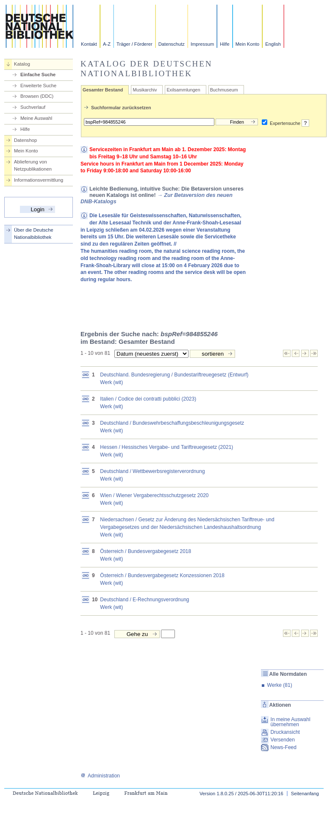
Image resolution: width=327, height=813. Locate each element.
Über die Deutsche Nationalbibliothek (33, 233)
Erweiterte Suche (38, 85)
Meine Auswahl (36, 118)
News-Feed (284, 747)
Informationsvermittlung (38, 180)
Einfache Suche (37, 74)
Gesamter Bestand (103, 89)
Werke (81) (279, 685)
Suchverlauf (32, 107)
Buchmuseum (224, 89)
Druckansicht (285, 732)
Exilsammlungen (183, 89)
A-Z (107, 44)
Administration (100, 776)
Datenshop (25, 140)
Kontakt (89, 44)
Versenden (283, 740)
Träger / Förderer (134, 44)
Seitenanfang (305, 793)
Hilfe (224, 44)
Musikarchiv (145, 89)
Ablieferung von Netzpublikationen (33, 165)
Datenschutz (171, 44)
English (273, 44)
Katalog (22, 63)
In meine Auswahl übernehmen (290, 721)
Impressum (202, 44)
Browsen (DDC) (36, 96)
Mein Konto (248, 44)
